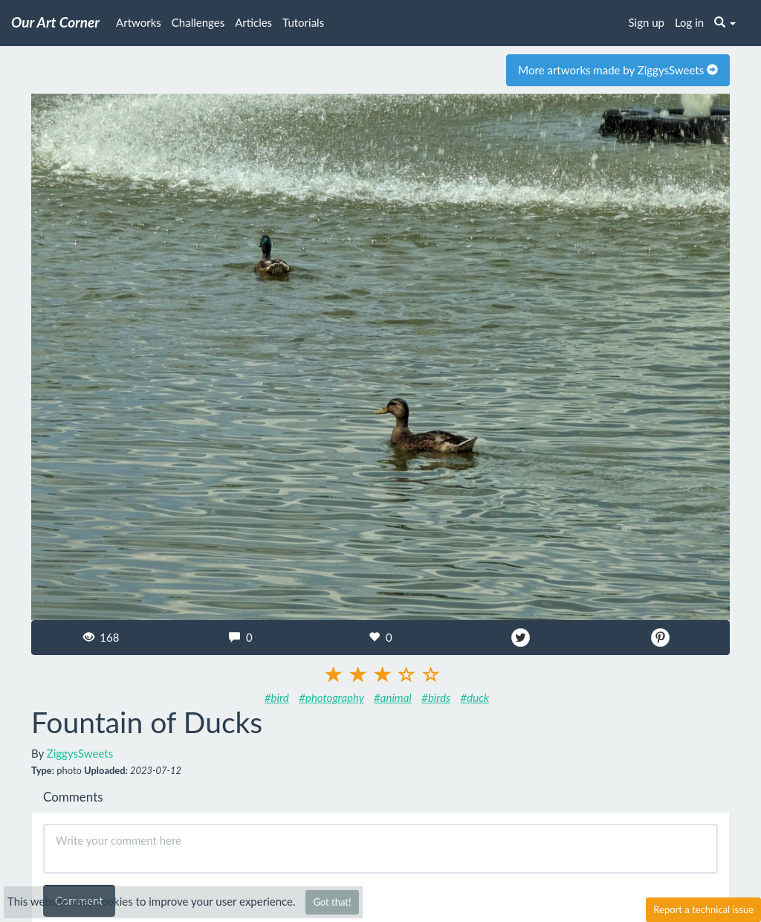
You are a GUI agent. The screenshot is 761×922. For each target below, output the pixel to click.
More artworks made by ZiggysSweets (618, 70)
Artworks (138, 22)
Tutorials (303, 22)
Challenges (198, 22)
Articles (253, 22)
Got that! (332, 902)
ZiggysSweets (80, 753)
